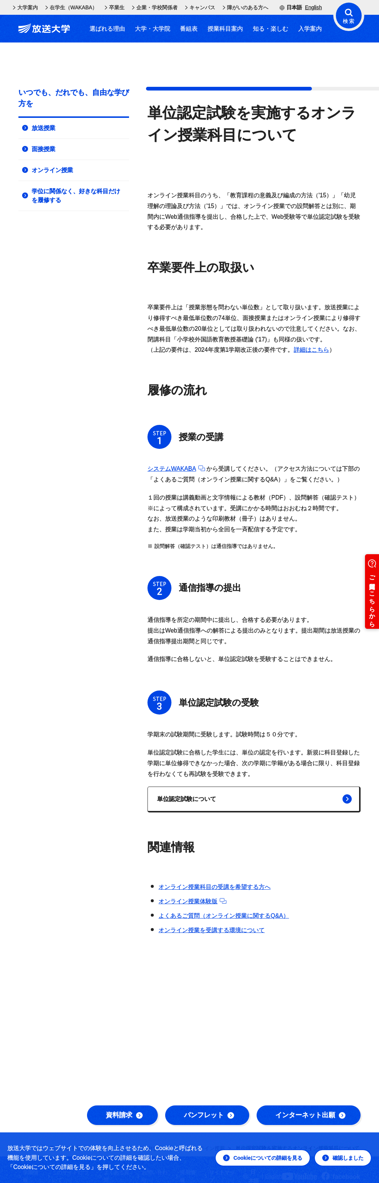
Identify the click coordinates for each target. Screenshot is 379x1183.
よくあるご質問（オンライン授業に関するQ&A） (224, 916)
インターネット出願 (310, 1115)
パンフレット (209, 1115)
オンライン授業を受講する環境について (212, 930)
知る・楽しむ (270, 28)
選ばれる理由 (107, 28)
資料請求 (124, 1115)
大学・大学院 (152, 28)
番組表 (189, 28)
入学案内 (310, 28)
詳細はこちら (311, 350)
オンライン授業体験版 (192, 901)
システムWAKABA (176, 469)
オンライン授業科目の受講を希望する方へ (215, 887)
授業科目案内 (225, 28)
